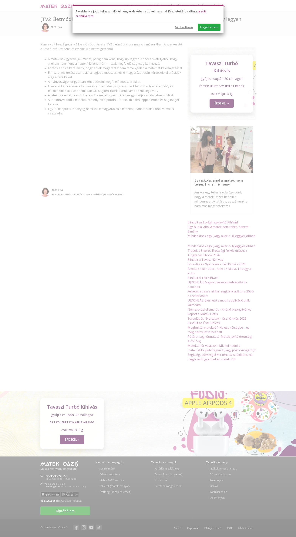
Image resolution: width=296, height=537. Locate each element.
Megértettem (209, 27)
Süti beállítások (184, 27)
